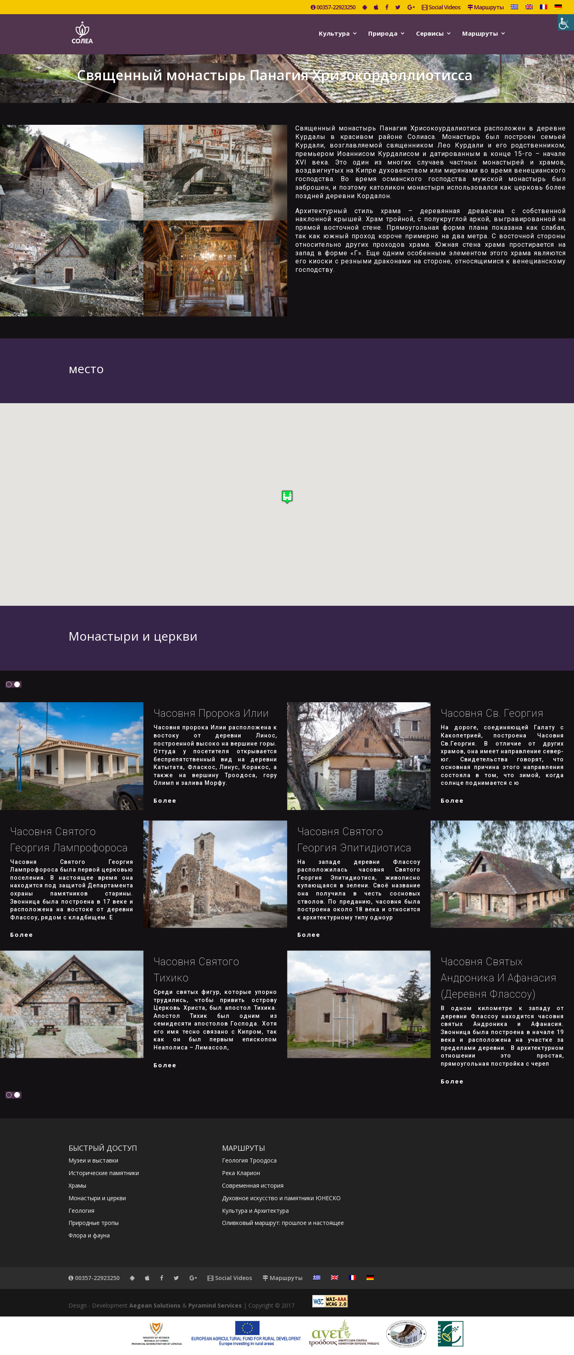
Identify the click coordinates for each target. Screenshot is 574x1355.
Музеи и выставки (93, 1160)
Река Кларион (241, 1173)
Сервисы (430, 33)
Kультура (334, 33)
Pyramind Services (215, 1305)
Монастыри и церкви (97, 1198)
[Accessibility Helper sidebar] (566, 22)
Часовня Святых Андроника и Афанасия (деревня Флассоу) (499, 978)
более (165, 800)
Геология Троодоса (249, 1160)
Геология (81, 1210)
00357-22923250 (333, 7)
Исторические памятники (103, 1173)
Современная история (253, 1185)
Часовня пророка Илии (211, 713)
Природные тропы (93, 1223)
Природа (382, 33)
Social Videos (441, 7)
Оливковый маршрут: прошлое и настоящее (283, 1223)
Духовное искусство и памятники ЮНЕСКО (281, 1198)
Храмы (77, 1185)
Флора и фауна (89, 1235)
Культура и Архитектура (255, 1210)
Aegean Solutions (155, 1305)
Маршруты (485, 7)
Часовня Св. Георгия (492, 713)
